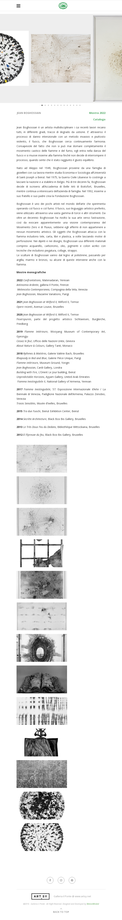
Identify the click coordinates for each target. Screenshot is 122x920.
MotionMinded (93, 904)
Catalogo (99, 119)
